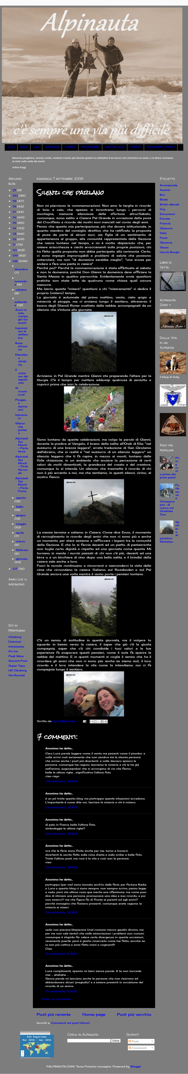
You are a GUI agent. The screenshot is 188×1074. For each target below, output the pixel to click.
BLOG (11, 147)
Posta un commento (56, 999)
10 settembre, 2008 (61, 953)
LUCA (36, 147)
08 (16, 261)
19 (15, 201)
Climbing (14, 636)
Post (134, 1041)
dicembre (21, 269)
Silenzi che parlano (21, 428)
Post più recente (53, 1014)
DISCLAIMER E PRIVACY (161, 147)
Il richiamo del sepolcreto (21, 376)
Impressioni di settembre (21, 332)
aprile (20, 532)
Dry (162, 209)
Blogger (135, 1066)
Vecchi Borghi (169, 252)
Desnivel (14, 641)
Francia (165, 223)
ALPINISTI (70, 147)
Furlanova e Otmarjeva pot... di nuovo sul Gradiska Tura (169, 499)
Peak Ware (16, 656)
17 (15, 211)
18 (15, 206)
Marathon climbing (21, 359)
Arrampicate (168, 185)
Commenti (138, 1047)
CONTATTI (135, 147)
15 (15, 222)
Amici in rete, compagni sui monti (21, 316)
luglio (20, 506)
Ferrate (165, 218)
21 (15, 190)
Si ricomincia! (21, 391)
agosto (21, 497)
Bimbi (164, 199)
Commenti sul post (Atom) (70, 1022)
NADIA (24, 147)
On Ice (13, 651)
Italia (163, 232)
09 (16, 255)
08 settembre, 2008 (61, 781)
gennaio (21, 558)
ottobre (21, 289)
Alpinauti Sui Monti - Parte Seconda (21, 464)
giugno (21, 515)
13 (15, 233)
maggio (21, 523)
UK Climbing (17, 670)
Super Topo (16, 665)
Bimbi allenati (169, 204)
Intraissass (16, 646)
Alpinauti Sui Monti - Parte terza (21, 445)
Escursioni (167, 214)
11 (14, 244)
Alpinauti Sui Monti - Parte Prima (21, 484)
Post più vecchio (134, 1014)
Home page (93, 1014)
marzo (20, 541)
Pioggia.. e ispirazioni (21, 404)
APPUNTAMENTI (90, 147)
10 (15, 250)
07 (15, 568)
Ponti (164, 237)
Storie (164, 247)
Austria (165, 189)
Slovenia (166, 242)
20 (16, 195)
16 (15, 217)
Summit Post (17, 660)
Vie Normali (16, 675)
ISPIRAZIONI (52, 147)
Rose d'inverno (21, 346)
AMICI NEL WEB (114, 147)
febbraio (22, 549)
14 (15, 228)
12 (15, 239)
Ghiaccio (166, 228)
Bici (162, 194)
